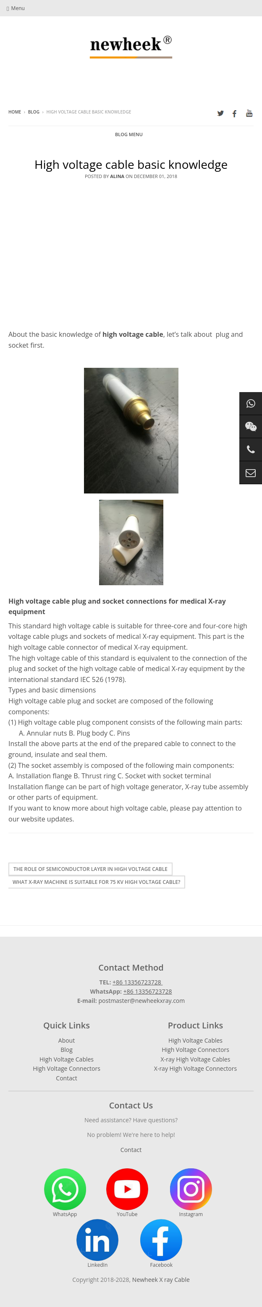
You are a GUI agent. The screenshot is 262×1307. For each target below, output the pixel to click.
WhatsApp (65, 1193)
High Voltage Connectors (66, 1068)
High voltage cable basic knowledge (131, 164)
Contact (66, 1078)
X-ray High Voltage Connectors (195, 1068)
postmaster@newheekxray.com (141, 1001)
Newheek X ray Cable (161, 1280)
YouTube (127, 1193)
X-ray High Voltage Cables (196, 1059)
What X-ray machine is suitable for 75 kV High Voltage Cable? (96, 882)
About (66, 1040)
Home (14, 112)
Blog (33, 112)
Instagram (191, 1193)
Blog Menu (129, 134)
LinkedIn (97, 1243)
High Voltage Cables (66, 1059)
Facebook (161, 1243)
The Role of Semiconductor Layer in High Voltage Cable (90, 869)
